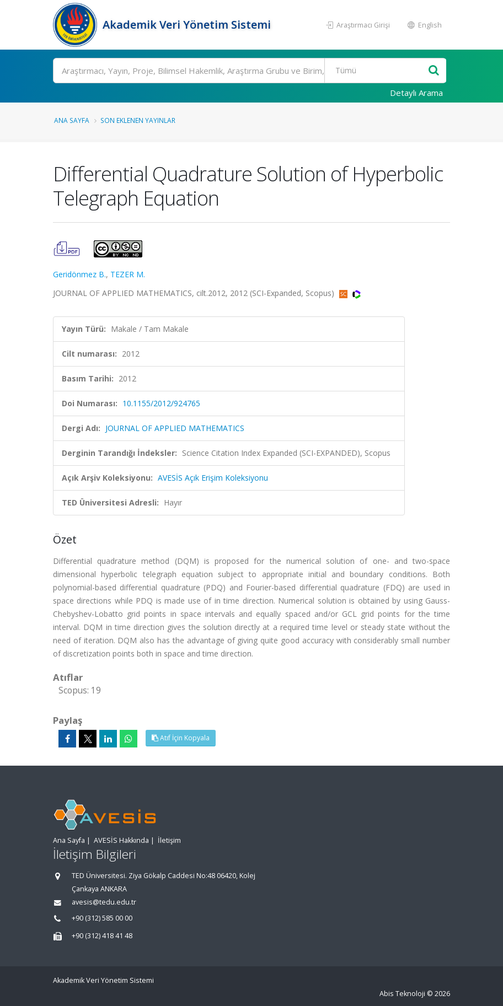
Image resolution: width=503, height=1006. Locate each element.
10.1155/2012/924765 (161, 403)
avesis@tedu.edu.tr (104, 902)
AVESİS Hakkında (121, 840)
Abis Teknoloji (402, 993)
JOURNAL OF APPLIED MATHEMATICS (174, 428)
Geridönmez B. (79, 274)
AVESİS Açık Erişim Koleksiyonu (213, 477)
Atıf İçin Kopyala (181, 738)
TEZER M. (127, 274)
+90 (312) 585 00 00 (102, 918)
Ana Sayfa (71, 120)
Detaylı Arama (416, 92)
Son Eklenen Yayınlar (137, 120)
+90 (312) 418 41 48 (102, 935)
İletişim (169, 840)
